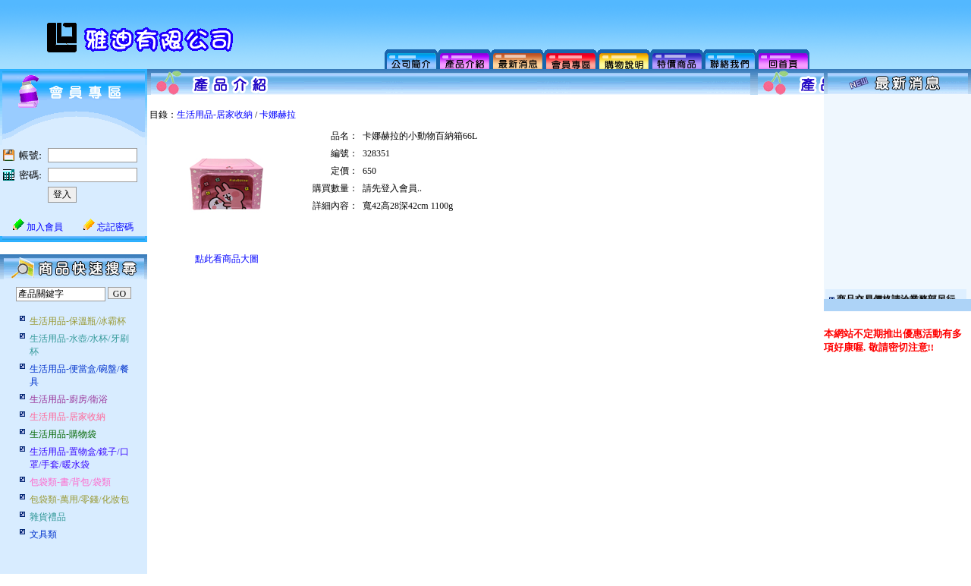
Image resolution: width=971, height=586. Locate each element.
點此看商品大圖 (227, 259)
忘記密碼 (108, 227)
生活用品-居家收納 (215, 114)
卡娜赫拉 (277, 114)
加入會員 (38, 227)
